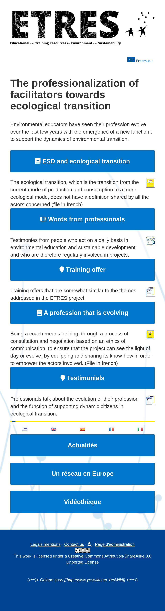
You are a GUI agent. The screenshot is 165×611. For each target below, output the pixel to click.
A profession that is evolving (82, 312)
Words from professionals (82, 219)
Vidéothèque (82, 501)
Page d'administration (115, 544)
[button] (90, 544)
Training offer (82, 269)
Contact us (74, 544)
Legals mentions (45, 544)
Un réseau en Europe (82, 473)
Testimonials (82, 378)
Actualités (82, 445)
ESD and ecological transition (82, 161)
